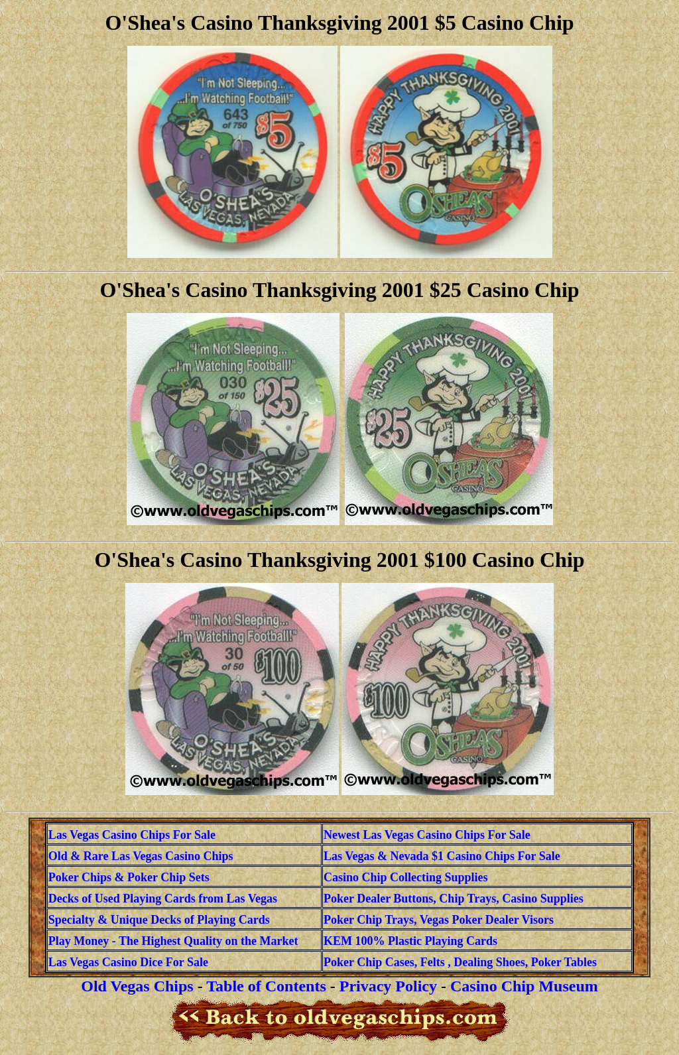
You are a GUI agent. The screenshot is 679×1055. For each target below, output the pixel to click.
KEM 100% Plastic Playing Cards (410, 941)
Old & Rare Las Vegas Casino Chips (140, 856)
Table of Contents (266, 986)
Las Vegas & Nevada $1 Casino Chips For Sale (442, 856)
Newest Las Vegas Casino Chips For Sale (427, 834)
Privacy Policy (388, 986)
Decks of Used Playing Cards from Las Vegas (162, 898)
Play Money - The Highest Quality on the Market (173, 941)
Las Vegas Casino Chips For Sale (132, 834)
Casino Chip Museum (524, 986)
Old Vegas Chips (137, 986)
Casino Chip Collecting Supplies (406, 877)
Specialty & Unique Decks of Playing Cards (159, 919)
